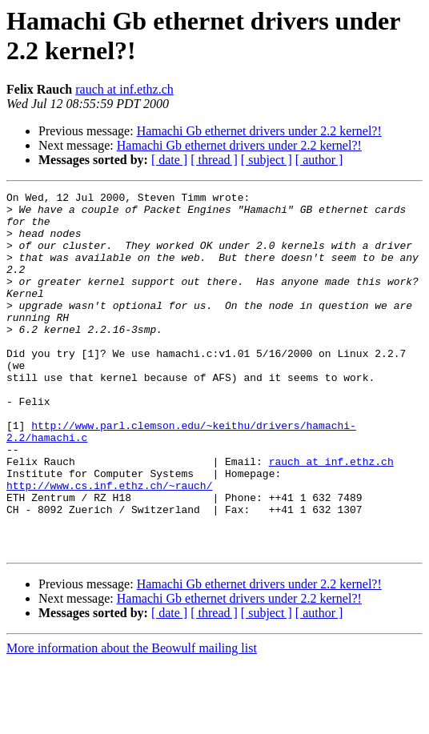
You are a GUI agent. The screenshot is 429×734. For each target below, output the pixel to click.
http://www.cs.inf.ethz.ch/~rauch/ (109, 545)
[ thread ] (214, 159)
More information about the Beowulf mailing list (131, 720)
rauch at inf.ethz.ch (124, 89)
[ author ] (319, 159)
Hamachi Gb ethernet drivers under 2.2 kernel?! (259, 131)
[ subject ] (266, 159)
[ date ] (169, 159)
